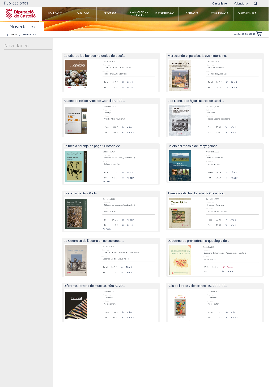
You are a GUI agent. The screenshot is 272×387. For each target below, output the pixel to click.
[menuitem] (55, 14)
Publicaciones (16, 3)
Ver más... (107, 182)
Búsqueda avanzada (244, 34)
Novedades (29, 34)
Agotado (228, 267)
